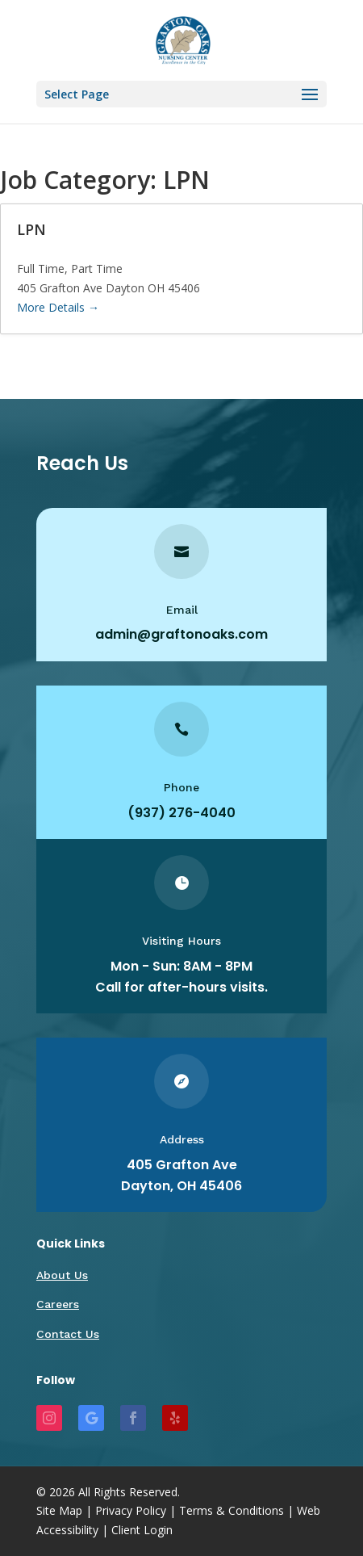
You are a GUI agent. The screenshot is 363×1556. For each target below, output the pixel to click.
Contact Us (67, 1333)
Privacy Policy (130, 1510)
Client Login (142, 1529)
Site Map (59, 1510)
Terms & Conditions (231, 1510)
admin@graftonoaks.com (181, 634)
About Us (62, 1275)
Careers (57, 1304)
